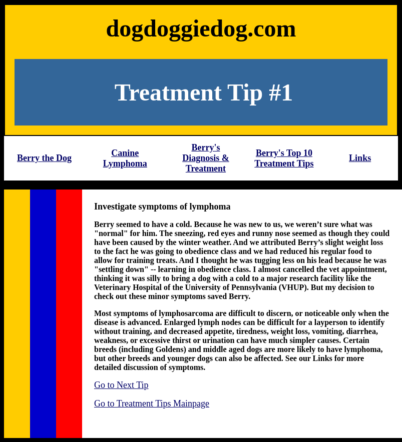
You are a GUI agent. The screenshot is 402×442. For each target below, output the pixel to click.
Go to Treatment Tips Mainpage (151, 403)
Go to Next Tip (121, 385)
